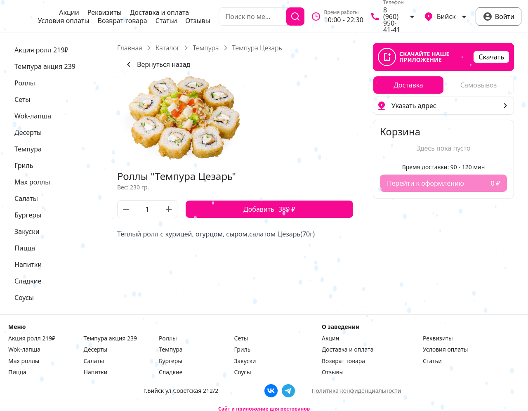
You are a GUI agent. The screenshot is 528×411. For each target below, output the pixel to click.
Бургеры (170, 361)
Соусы (242, 372)
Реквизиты (104, 12)
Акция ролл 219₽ (31, 338)
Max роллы (24, 361)
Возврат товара (122, 20)
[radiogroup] (443, 85)
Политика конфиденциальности (356, 390)
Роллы (168, 338)
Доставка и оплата (159, 12)
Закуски (245, 361)
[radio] (408, 85)
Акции (69, 12)
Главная (129, 48)
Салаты (94, 361)
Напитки (96, 372)
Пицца (17, 372)
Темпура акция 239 (110, 338)
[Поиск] (295, 16)
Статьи (166, 20)
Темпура (206, 48)
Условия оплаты (64, 20)
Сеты (241, 338)
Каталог (167, 48)
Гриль (242, 349)
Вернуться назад (157, 64)
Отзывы (197, 20)
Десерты (96, 349)
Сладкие (170, 372)
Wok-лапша (24, 349)
